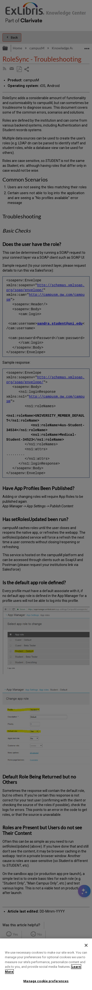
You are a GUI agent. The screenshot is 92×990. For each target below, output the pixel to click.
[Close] (86, 945)
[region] (46, 964)
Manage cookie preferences (45, 981)
